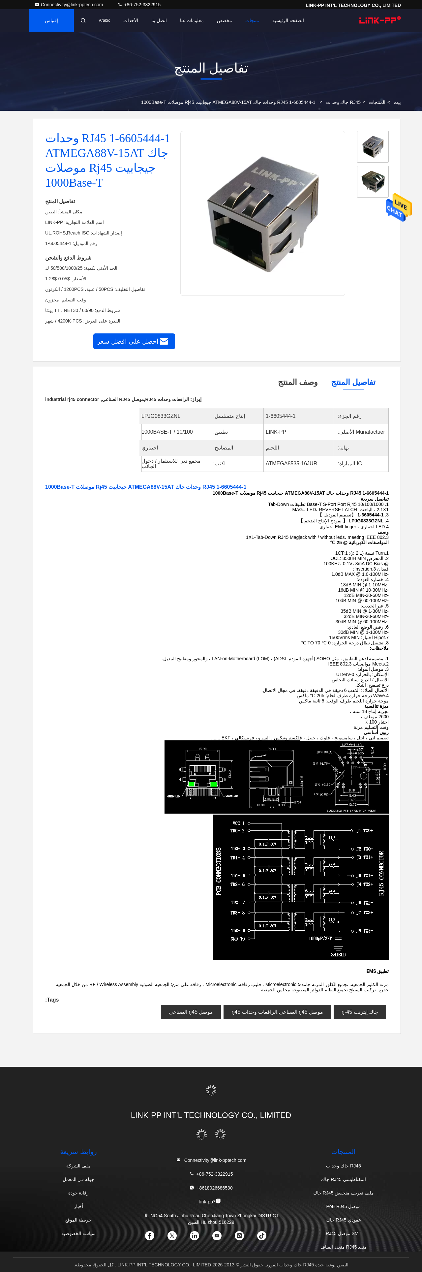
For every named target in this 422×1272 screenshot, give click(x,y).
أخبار (78, 1206)
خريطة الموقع (78, 1220)
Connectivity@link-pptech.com (69, 4)
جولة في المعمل (79, 1179)
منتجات (252, 20)
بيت (397, 102)
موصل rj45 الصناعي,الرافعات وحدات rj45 (277, 1012)
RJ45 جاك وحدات (343, 102)
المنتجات (377, 102)
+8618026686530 (210, 1188)
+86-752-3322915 (139, 4)
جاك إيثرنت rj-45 (360, 1012)
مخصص (224, 20)
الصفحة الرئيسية (288, 20)
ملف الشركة (78, 1165)
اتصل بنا (159, 20)
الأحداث (130, 20)
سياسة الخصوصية (78, 1233)
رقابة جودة (78, 1192)
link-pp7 (210, 1201)
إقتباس (51, 20)
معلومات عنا (192, 20)
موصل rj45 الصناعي (191, 1012)
